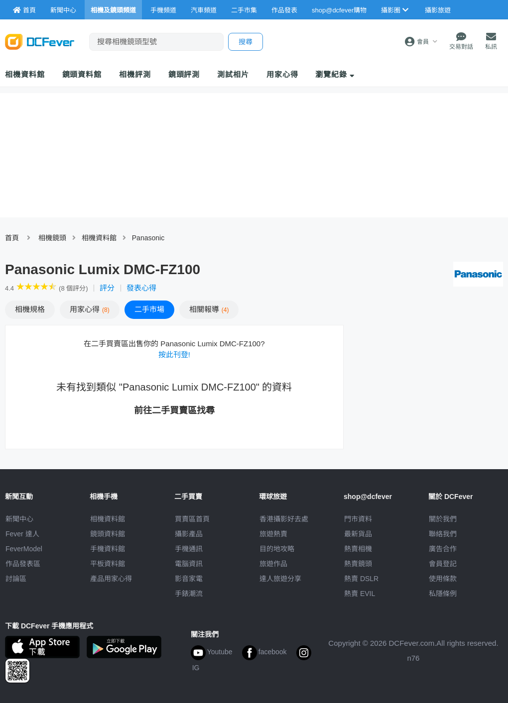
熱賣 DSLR (361, 579)
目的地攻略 (276, 549)
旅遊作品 (273, 564)
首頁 (12, 238)
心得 (90, 309)
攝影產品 (189, 534)
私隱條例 (443, 594)
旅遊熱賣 (273, 534)
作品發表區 (22, 564)
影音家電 (189, 579)
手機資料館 (107, 549)
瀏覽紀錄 (335, 74)
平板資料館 (107, 564)
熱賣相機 (358, 549)
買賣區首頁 (192, 519)
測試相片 (233, 74)
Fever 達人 (22, 534)
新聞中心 (19, 519)
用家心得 (282, 74)
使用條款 (443, 579)
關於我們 (443, 519)
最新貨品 (358, 534)
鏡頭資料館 (82, 74)
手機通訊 (189, 549)
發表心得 (141, 288)
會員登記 (443, 564)
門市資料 (358, 519)
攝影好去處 (283, 519)
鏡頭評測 (184, 74)
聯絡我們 (443, 534)
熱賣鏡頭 (358, 564)
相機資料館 (25, 74)
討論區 (15, 579)
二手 (149, 309)
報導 (209, 309)
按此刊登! (174, 354)
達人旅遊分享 (280, 579)
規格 (30, 309)
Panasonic (148, 238)
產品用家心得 (111, 579)
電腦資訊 (189, 564)
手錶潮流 (189, 594)
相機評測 (135, 74)
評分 (107, 288)
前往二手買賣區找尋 (174, 410)
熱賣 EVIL (359, 594)
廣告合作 (443, 549)
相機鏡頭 (52, 238)
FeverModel (23, 549)
